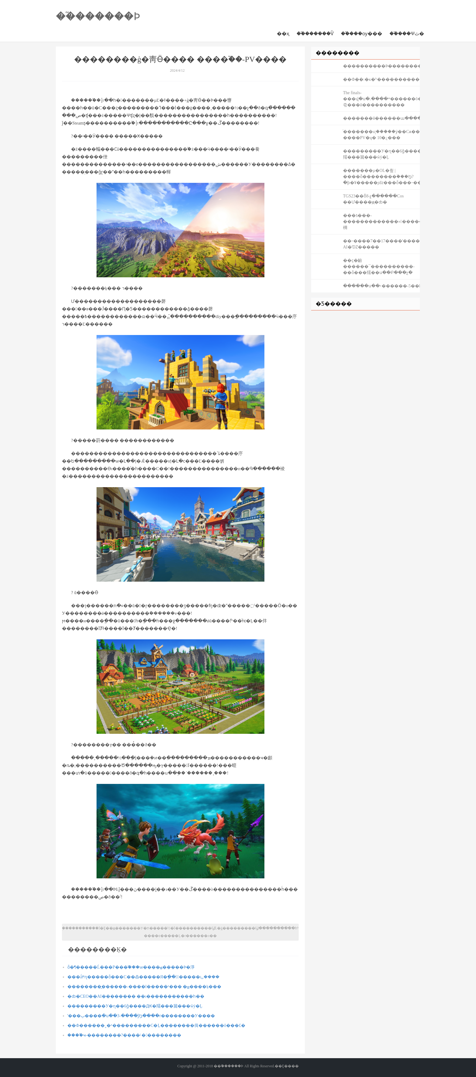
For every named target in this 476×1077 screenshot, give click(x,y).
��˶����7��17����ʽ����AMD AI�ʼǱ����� (381, 244)
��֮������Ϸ (98, 16)
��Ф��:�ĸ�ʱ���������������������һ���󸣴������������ (381, 79)
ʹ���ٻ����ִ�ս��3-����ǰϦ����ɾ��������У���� (141, 1016)
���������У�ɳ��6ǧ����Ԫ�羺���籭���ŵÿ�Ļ (134, 1006)
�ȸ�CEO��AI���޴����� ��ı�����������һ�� (135, 996)
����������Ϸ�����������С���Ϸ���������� (381, 66)
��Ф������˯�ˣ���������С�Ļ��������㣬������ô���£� (156, 1025)
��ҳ (283, 33)
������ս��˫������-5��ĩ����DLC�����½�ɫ (381, 286)
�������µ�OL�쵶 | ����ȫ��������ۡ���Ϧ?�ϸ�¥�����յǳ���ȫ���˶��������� (381, 176)
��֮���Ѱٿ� (406, 33)
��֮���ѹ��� (361, 33)
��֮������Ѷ (315, 33)
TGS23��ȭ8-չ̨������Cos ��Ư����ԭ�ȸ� (373, 199)
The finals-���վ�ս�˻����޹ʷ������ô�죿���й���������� (381, 99)
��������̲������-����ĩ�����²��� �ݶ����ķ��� (144, 986)
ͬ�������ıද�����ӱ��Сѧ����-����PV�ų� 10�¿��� (381, 134)
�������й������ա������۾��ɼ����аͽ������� (381, 118)
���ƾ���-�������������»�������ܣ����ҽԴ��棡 (381, 221)
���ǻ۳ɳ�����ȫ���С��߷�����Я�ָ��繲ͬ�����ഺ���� (143, 977)
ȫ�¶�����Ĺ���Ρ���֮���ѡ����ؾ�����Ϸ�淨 (131, 967)
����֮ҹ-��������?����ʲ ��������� (124, 1035)
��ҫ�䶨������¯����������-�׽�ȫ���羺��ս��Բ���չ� (379, 266)
